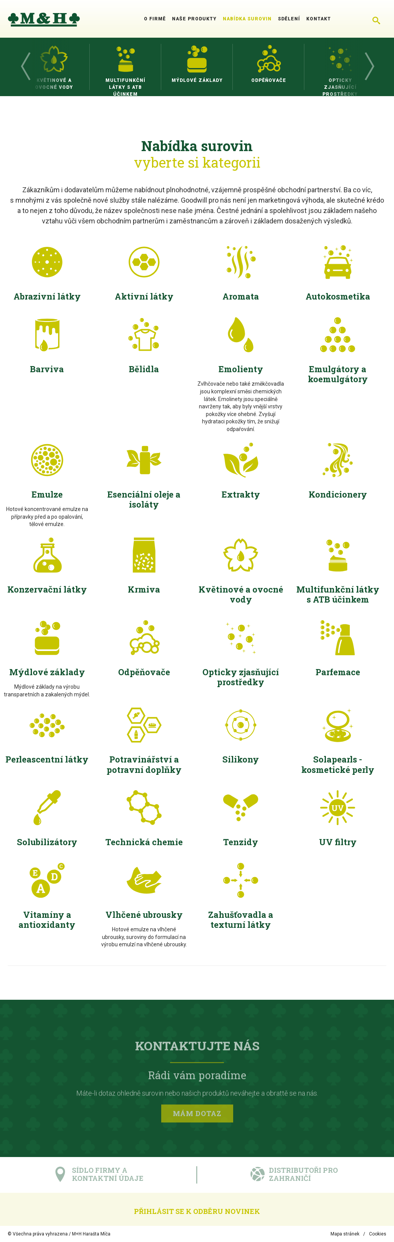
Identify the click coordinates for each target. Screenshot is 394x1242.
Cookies (377, 1234)
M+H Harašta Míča (91, 1234)
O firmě (155, 19)
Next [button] (369, 67)
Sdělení (289, 19)
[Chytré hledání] (376, 19)
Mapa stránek (345, 1234)
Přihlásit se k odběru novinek (197, 1211)
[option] (54, 67)
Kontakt (318, 19)
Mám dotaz (197, 1114)
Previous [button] (25, 67)
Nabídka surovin (247, 19)
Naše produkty (194, 19)
